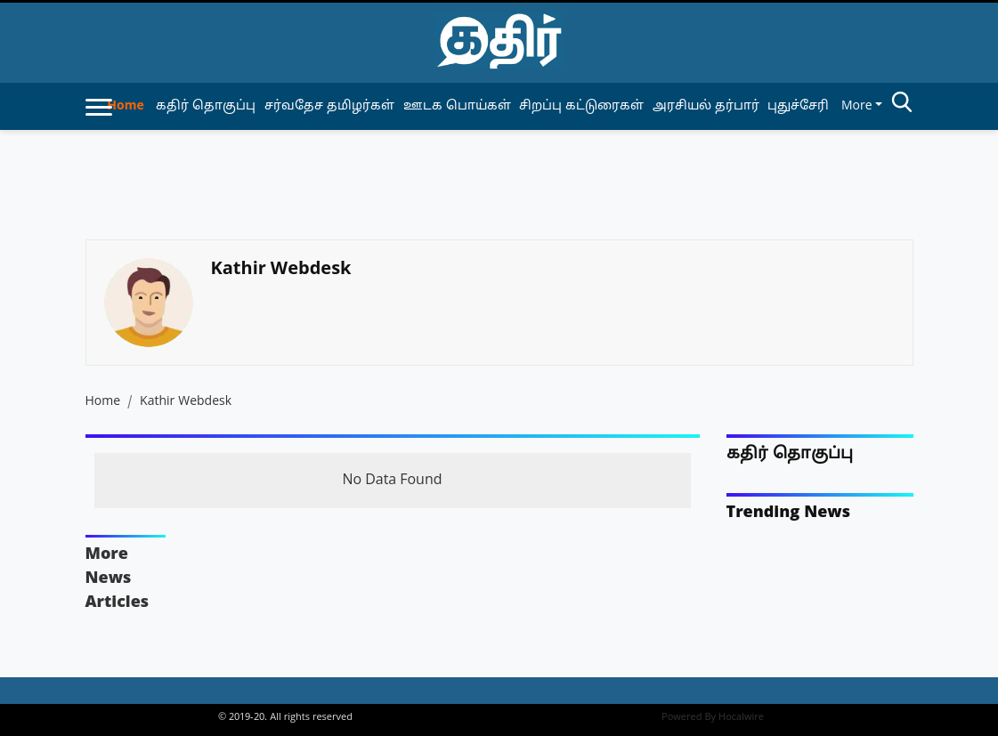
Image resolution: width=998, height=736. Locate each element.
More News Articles (117, 579)
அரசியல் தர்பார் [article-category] (706, 106)
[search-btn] (902, 105)
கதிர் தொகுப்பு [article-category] (206, 106)
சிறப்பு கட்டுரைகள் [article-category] (581, 106)
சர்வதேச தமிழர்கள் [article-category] (329, 106)
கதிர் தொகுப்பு (789, 454)
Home (125, 106)
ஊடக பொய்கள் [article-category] (457, 106)
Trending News (788, 513)
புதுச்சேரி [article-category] (798, 106)
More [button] (856, 106)
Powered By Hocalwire (712, 717)
